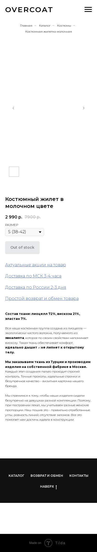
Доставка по (18, 276)
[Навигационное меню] (88, 9)
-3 (55, 287)
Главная (26, 25)
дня (61, 287)
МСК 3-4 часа (46, 276)
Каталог (44, 25)
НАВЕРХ (48, 487)
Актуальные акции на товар (35, 264)
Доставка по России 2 (29, 287)
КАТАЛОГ (16, 476)
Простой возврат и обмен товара (42, 298)
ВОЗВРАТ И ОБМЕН (47, 476)
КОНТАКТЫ (78, 476)
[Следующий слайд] (83, 108)
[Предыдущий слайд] (13, 108)
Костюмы (64, 25)
